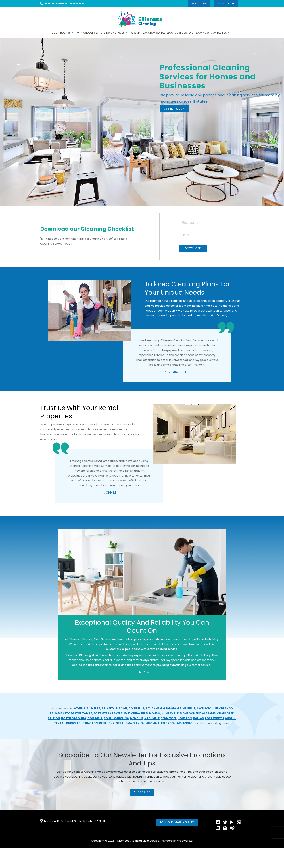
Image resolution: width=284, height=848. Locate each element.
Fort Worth (214, 718)
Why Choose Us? (88, 32)
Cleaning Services (112, 32)
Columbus (136, 708)
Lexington (89, 723)
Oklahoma (149, 723)
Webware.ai (185, 841)
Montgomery (190, 713)
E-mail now (226, 3)
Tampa (87, 713)
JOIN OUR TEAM (184, 32)
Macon (121, 708)
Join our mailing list (176, 822)
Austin (230, 718)
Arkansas (185, 723)
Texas (58, 723)
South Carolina (116, 718)
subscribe (142, 792)
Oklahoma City (127, 723)
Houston (185, 718)
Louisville (72, 723)
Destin (76, 713)
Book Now (198, 3)
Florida (134, 713)
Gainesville (186, 708)
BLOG (170, 32)
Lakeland (119, 713)
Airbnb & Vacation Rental (148, 32)
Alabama (209, 713)
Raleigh (54, 718)
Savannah (154, 708)
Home (53, 32)
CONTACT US (219, 32)
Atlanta (108, 708)
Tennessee (168, 718)
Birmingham (150, 713)
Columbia (95, 718)
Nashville (152, 718)
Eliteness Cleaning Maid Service (138, 841)
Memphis (136, 718)
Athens (79, 708)
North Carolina (73, 718)
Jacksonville (207, 708)
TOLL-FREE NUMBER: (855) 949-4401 (66, 3)
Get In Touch (174, 109)
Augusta (93, 708)
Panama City (60, 713)
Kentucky (106, 723)
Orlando (226, 708)
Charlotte (225, 713)
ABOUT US (64, 32)
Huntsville (170, 713)
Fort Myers (102, 713)
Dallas (198, 718)
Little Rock (167, 723)
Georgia (169, 708)
